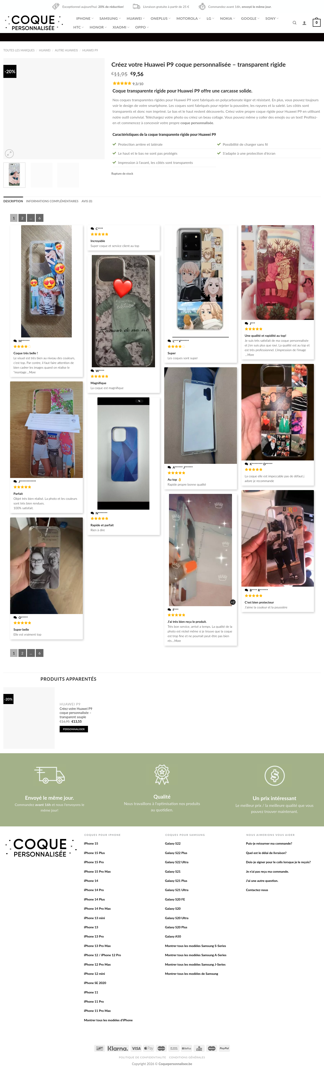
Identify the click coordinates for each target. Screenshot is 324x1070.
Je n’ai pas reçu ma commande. (267, 871)
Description (13, 201)
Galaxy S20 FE (175, 899)
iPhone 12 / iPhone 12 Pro (102, 955)
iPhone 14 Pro (94, 890)
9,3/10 (138, 83)
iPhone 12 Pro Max (97, 964)
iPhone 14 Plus (94, 899)
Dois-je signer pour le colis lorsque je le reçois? (278, 862)
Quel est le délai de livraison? (266, 853)
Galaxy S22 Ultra (176, 862)
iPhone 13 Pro (94, 936)
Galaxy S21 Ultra (176, 890)
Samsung (110, 18)
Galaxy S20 (173, 908)
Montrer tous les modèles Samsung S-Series (195, 946)
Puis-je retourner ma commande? (269, 843)
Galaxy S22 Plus (176, 853)
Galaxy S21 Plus (176, 881)
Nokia (227, 18)
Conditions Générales (187, 1057)
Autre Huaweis (66, 50)
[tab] (13, 201)
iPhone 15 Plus (94, 853)
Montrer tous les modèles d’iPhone (108, 1020)
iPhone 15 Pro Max (97, 871)
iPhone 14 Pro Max (97, 908)
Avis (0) (86, 201)
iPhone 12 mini (94, 973)
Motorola (188, 18)
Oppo (142, 27)
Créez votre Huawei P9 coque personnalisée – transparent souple (76, 713)
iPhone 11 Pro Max (97, 1011)
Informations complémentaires (52, 201)
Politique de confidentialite (142, 1057)
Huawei (136, 18)
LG (210, 18)
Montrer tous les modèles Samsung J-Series (195, 964)
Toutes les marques (19, 50)
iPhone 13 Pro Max (97, 946)
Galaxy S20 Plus (176, 927)
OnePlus (161, 18)
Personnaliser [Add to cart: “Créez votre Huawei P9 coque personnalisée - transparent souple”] (74, 729)
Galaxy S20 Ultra (176, 918)
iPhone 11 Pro (94, 1001)
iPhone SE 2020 (95, 983)
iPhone (85, 18)
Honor (98, 27)
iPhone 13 (91, 927)
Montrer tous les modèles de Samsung (191, 973)
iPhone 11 (91, 992)
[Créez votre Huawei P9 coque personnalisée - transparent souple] (29, 718)
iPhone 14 (91, 881)
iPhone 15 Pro (94, 862)
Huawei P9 (90, 50)
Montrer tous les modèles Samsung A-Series (195, 955)
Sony (272, 18)
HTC (78, 27)
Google (250, 18)
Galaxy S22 (173, 843)
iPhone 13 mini (94, 918)
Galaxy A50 (173, 936)
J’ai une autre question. (262, 881)
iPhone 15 (91, 843)
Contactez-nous (257, 890)
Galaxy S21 (173, 871)
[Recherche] (294, 22)
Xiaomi (121, 27)
